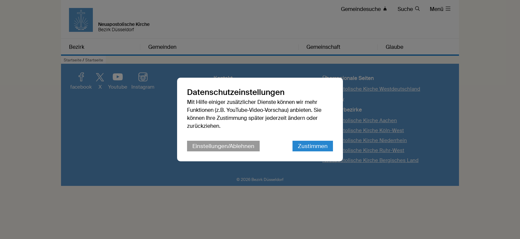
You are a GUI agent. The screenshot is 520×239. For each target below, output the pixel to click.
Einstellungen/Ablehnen (223, 146)
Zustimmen (313, 146)
